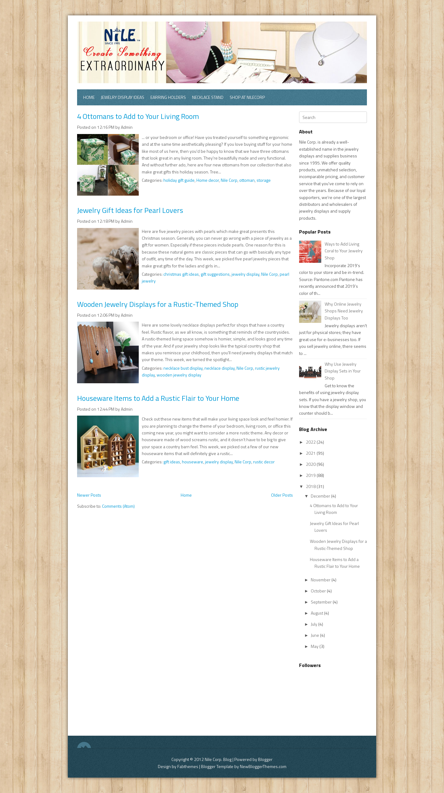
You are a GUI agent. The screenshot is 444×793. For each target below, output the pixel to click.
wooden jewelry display (179, 375)
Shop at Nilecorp (247, 97)
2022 (311, 442)
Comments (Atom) (118, 506)
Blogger (265, 759)
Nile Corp (229, 180)
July (314, 624)
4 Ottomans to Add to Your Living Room (138, 116)
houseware (192, 461)
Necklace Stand (208, 97)
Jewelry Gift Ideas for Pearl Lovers (130, 210)
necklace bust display (183, 368)
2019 (311, 475)
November (321, 579)
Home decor (207, 180)
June (315, 635)
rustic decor (264, 461)
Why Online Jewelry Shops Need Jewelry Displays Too (344, 311)
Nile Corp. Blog (218, 759)
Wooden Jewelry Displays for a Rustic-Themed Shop (157, 304)
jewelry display (245, 274)
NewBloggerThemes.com (263, 766)
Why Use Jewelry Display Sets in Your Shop (343, 371)
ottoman (247, 180)
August (317, 613)
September (322, 602)
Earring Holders (168, 97)
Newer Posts (89, 495)
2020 (311, 464)
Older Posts (282, 495)
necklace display (219, 368)
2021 (311, 453)
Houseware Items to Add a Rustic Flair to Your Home (158, 398)
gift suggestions (215, 274)
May (315, 646)
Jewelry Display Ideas (122, 97)
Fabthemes (187, 766)
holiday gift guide (179, 180)
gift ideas (171, 461)
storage (264, 180)
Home (89, 97)
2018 (311, 486)
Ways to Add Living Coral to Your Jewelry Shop (344, 251)
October (319, 591)
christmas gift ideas (181, 274)
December (321, 496)
